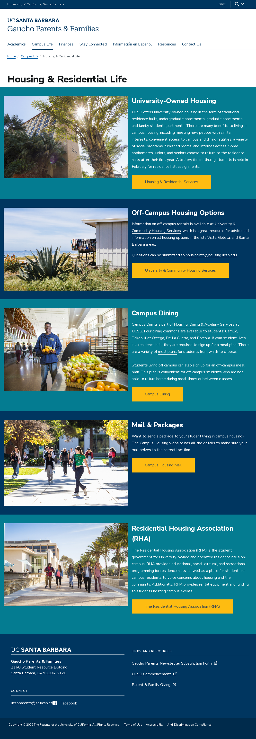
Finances (66, 44)
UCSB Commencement (151, 674)
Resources (167, 44)
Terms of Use (133, 725)
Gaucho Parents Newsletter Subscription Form (172, 663)
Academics (16, 44)
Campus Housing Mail (163, 465)
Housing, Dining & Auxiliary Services (204, 324)
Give (222, 4)
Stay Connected (93, 44)
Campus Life (42, 44)
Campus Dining (157, 394)
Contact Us (191, 44)
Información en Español (132, 44)
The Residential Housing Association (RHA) (182, 606)
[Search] (240, 4)
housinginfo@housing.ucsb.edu (211, 255)
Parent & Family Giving (151, 684)
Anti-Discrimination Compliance (189, 725)
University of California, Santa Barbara (35, 4)
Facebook (64, 703)
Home (11, 56)
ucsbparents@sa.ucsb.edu (33, 703)
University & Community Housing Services (180, 270)
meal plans (167, 351)
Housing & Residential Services (171, 182)
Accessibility (154, 725)
